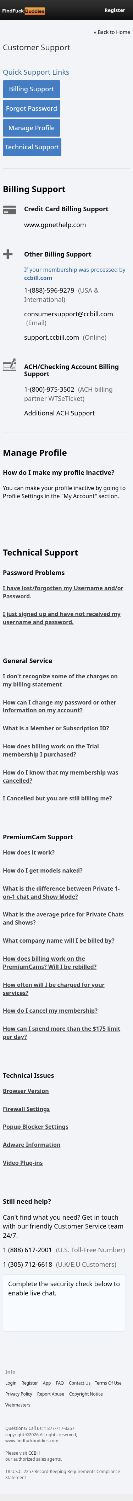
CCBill (34, 1453)
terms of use (108, 1383)
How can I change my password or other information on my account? (59, 706)
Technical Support (32, 147)
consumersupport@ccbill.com (68, 314)
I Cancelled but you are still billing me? (57, 798)
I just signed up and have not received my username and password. (62, 618)
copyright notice (86, 1394)
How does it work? (29, 852)
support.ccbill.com (51, 337)
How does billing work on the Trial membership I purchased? (51, 750)
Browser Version (26, 1091)
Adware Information (31, 1145)
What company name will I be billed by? (59, 940)
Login (10, 1383)
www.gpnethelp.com (55, 224)
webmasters (18, 1405)
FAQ (60, 1383)
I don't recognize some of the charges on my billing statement (60, 680)
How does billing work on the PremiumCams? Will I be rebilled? (49, 963)
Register (115, 10)
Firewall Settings (26, 1109)
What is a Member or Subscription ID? (56, 728)
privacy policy (18, 1394)
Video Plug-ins (23, 1163)
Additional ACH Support (59, 413)
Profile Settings (23, 496)
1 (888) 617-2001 (27, 1250)
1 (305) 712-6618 (27, 1264)
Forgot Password (31, 108)
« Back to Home (112, 32)
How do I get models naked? (43, 870)
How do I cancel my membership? (50, 1010)
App (47, 1383)
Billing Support (31, 89)
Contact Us (79, 1383)
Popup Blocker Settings (35, 1127)
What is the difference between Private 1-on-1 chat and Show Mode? (61, 893)
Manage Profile (32, 127)
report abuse (50, 1394)
